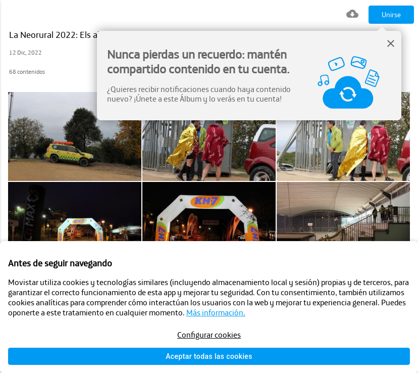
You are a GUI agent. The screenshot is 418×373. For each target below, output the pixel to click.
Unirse (391, 14)
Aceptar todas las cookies (209, 356)
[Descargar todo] (352, 15)
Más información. (215, 312)
